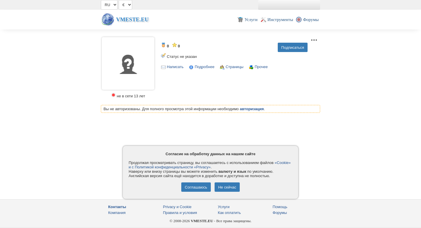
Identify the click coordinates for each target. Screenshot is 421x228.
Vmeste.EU (132, 19)
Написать (175, 67)
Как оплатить (229, 212)
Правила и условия (180, 212)
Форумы (280, 212)
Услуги (224, 207)
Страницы (235, 67)
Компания (117, 212)
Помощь (280, 207)
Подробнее (204, 67)
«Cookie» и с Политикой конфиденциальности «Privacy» (210, 164)
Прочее (261, 67)
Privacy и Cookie (177, 207)
